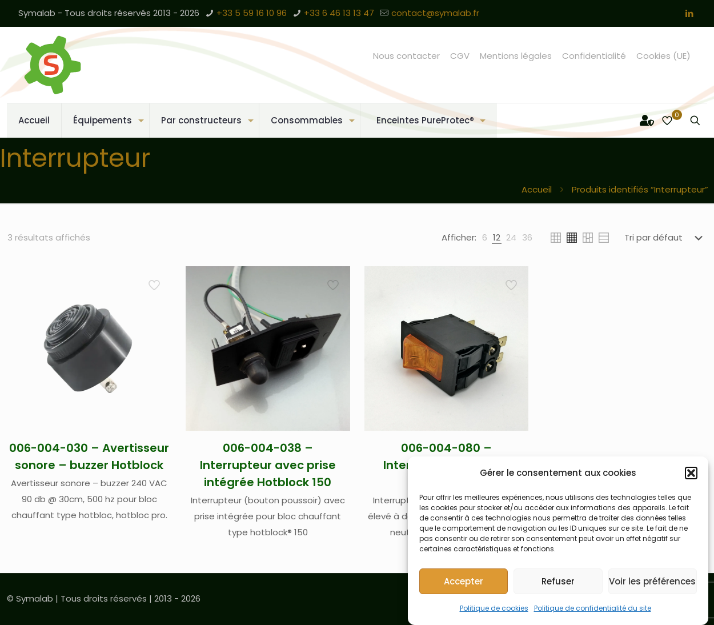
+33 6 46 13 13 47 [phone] (339, 13)
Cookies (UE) (663, 55)
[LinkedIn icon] (689, 13)
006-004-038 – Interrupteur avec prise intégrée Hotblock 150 (268, 465)
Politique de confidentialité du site (592, 608)
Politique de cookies (494, 608)
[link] (484, 238)
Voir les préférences (652, 581)
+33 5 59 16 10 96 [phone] (251, 13)
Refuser (558, 581)
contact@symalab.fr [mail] (435, 13)
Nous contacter (406, 55)
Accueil (537, 189)
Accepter (463, 581)
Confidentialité (594, 55)
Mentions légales (516, 55)
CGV (460, 55)
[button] (691, 473)
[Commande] (665, 237)
